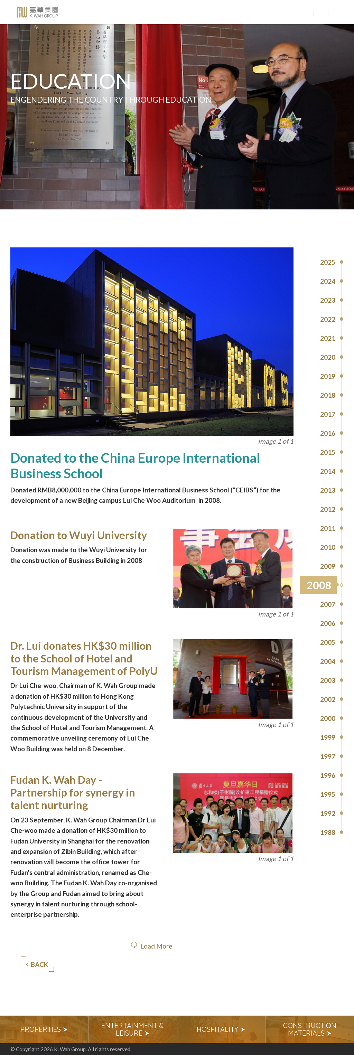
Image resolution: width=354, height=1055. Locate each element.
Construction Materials (309, 1029)
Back (37, 964)
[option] (44, 1029)
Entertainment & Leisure (132, 1029)
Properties (44, 1029)
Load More (156, 946)
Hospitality (221, 1029)
